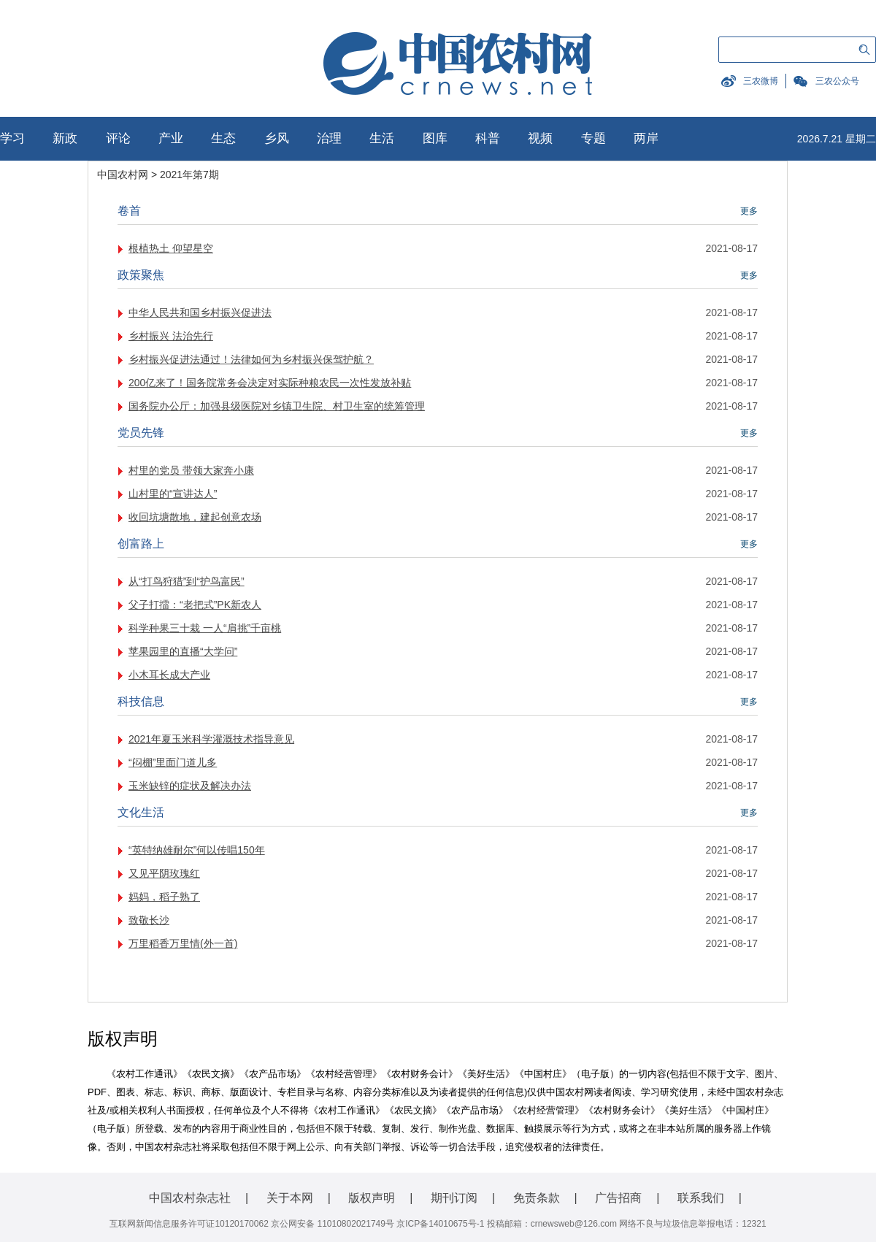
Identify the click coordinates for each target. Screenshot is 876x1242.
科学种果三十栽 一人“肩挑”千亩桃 (204, 628)
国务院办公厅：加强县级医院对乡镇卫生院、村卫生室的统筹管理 (276, 406)
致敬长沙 (148, 920)
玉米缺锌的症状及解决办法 (189, 785)
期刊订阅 (454, 1198)
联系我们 (700, 1198)
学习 (12, 138)
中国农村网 (122, 174)
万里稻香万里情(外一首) (182, 943)
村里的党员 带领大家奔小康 (191, 470)
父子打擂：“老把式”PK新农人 (194, 604)
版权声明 (371, 1198)
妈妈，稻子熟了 (164, 896)
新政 (65, 138)
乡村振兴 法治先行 (170, 336)
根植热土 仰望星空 (170, 248)
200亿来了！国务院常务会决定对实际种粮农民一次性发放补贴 (269, 382)
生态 (223, 138)
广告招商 (618, 1198)
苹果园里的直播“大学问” (182, 651)
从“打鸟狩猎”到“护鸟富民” (186, 581)
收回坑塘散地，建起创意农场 (194, 517)
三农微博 (760, 81)
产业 (170, 138)
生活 (381, 138)
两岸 (646, 138)
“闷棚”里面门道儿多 (172, 762)
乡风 (276, 138)
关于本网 (289, 1198)
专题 (593, 138)
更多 (749, 211)
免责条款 (536, 1198)
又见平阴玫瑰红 (164, 873)
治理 (329, 138)
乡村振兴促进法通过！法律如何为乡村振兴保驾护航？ (251, 359)
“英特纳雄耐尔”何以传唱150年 (196, 850)
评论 (118, 138)
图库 (435, 138)
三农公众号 (837, 81)
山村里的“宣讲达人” (172, 493)
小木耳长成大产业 (169, 675)
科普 (487, 138)
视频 (540, 138)
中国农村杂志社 (190, 1198)
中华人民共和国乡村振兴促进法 (200, 312)
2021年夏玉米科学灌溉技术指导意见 (211, 739)
